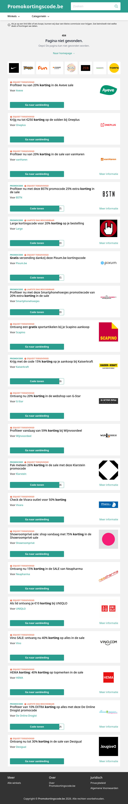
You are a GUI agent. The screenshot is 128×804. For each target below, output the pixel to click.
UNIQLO (21, 608)
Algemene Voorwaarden (104, 788)
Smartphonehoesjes (27, 301)
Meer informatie (108, 174)
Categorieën (41, 16)
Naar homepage (64, 53)
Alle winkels (14, 783)
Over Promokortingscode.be (62, 784)
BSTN (19, 197)
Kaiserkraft (22, 367)
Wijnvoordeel (23, 436)
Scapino (20, 332)
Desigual (21, 747)
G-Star (19, 401)
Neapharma (23, 574)
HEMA (19, 677)
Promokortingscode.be (35, 6)
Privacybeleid (98, 783)
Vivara (19, 505)
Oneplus (21, 125)
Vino (18, 643)
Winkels (14, 16)
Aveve (19, 90)
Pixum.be (21, 263)
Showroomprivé (25, 543)
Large (19, 228)
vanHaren (21, 159)
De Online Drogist (26, 715)
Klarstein (21, 474)
